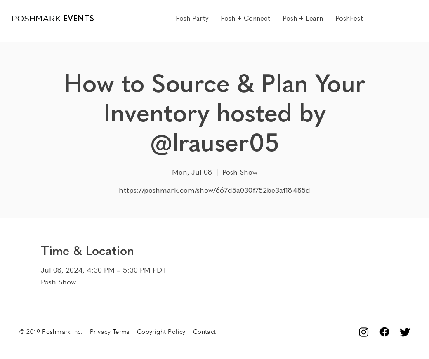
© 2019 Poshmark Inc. (54, 332)
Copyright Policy (165, 332)
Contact (204, 332)
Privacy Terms (113, 332)
